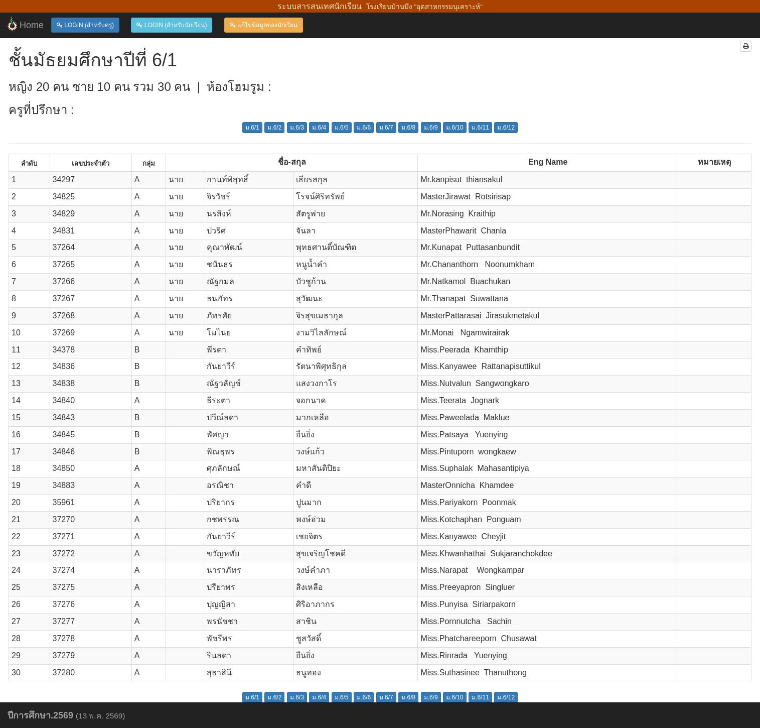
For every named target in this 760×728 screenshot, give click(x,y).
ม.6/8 (408, 127)
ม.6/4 (319, 127)
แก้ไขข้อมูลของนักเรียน (263, 25)
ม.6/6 (364, 127)
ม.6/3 (297, 127)
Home (26, 24)
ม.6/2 (274, 127)
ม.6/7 (386, 127)
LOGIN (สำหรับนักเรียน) (171, 25)
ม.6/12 (506, 127)
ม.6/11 (480, 127)
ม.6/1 (252, 127)
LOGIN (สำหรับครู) (85, 25)
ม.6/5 (342, 127)
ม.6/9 (431, 127)
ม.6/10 (455, 127)
